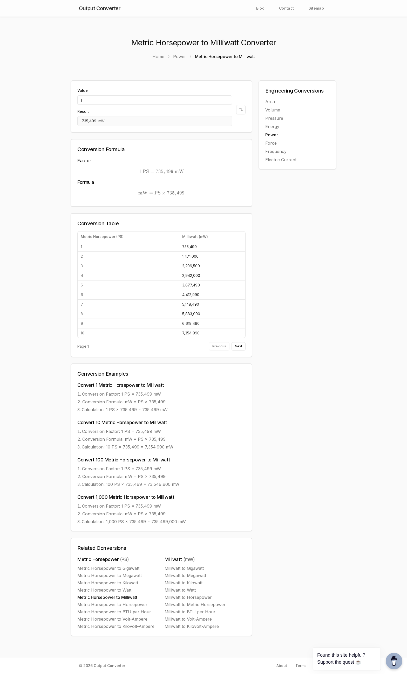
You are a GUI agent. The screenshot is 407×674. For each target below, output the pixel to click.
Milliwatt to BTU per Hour (190, 611)
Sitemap (316, 8)
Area (270, 101)
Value (82, 90)
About (281, 665)
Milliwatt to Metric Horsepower (195, 604)
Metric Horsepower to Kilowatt (107, 582)
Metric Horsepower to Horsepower (112, 604)
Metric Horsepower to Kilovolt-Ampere (115, 626)
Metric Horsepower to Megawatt (109, 575)
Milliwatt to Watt (180, 590)
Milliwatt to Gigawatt (184, 568)
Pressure (274, 118)
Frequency (276, 151)
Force (271, 143)
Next (238, 346)
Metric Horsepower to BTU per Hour (114, 611)
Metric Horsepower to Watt (104, 590)
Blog (260, 8)
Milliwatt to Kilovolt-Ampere (192, 626)
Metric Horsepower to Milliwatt (107, 597)
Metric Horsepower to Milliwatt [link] (225, 56)
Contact (286, 8)
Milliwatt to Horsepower (188, 597)
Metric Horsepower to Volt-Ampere (112, 619)
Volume (272, 110)
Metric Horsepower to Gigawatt (108, 568)
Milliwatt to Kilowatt (183, 582)
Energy (272, 126)
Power (271, 134)
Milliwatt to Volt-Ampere (188, 619)
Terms (301, 665)
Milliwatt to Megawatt (185, 575)
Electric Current (280, 159)
